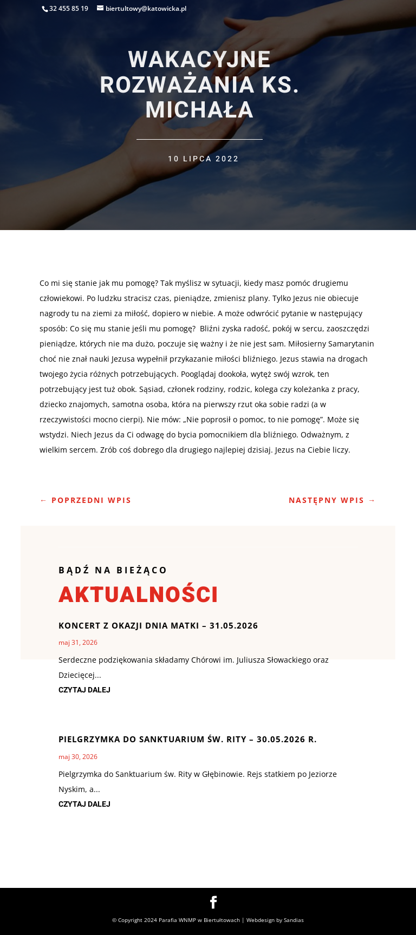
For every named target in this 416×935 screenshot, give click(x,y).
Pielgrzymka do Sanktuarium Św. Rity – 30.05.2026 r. (187, 739)
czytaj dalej (84, 690)
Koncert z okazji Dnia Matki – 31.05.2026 (158, 625)
